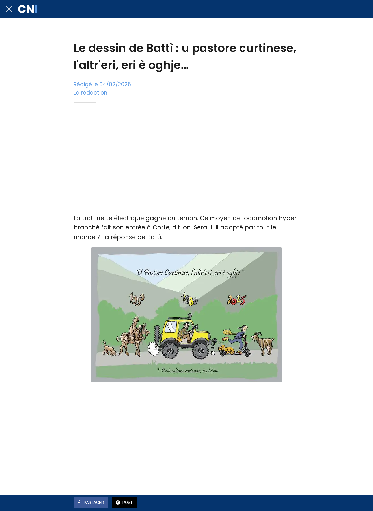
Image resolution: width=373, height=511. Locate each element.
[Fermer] (9, 9)
